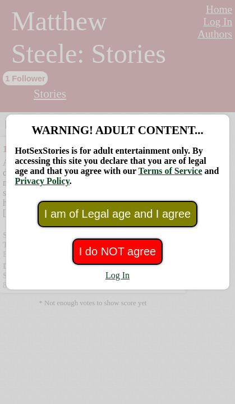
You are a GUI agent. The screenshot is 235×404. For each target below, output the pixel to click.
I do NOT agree (117, 251)
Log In (117, 275)
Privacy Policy (42, 181)
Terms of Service (170, 171)
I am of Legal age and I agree (117, 214)
